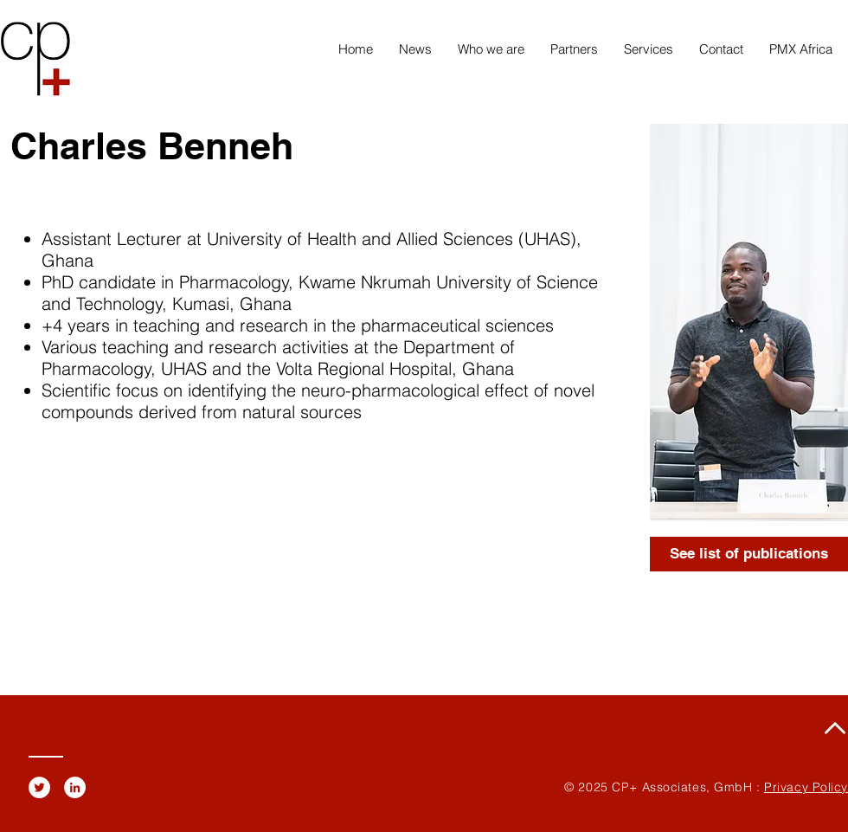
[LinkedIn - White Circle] (75, 787)
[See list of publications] (749, 554)
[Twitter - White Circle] (39, 787)
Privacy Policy (806, 787)
